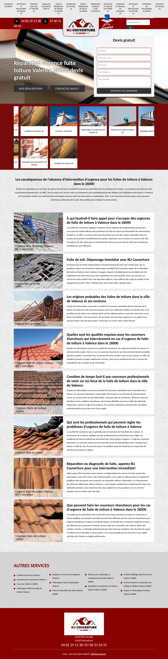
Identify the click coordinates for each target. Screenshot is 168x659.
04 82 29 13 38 (27, 21)
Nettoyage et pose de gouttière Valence (65, 584)
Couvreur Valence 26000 (27, 584)
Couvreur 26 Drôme (8, 5)
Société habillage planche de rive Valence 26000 (138, 576)
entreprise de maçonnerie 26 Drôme (147, 7)
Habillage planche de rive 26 (46, 6)
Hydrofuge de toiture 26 (71, 6)
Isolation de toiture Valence (28, 575)
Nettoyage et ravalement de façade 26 (21, 8)
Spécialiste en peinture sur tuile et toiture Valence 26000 (102, 588)
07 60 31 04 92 (96, 645)
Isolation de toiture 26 (159, 6)
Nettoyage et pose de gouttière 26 (107, 7)
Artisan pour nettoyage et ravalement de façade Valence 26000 (101, 578)
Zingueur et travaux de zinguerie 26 (120, 8)
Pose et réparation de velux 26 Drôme (83, 7)
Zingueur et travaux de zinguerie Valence (66, 576)
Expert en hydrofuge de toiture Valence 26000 (137, 592)
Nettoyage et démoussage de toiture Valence (29, 590)
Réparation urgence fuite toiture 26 (95, 7)
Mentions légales (98, 654)
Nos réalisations (30, 88)
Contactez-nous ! (67, 88)
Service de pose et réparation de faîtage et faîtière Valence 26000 (138, 584)
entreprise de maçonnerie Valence (31, 579)
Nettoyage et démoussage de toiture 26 (133, 8)
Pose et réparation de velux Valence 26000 (67, 592)
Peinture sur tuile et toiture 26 (34, 7)
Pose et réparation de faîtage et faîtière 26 (58, 8)
